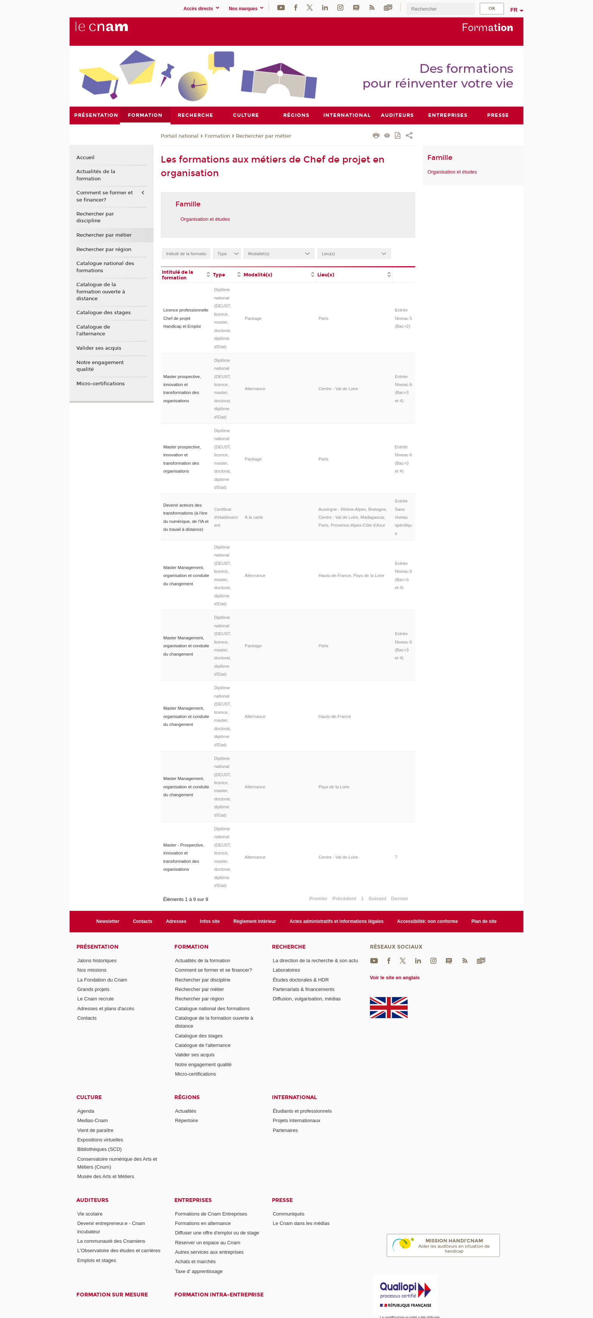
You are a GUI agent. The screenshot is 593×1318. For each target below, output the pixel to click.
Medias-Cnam (92, 1120)
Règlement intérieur (254, 921)
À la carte (254, 517)
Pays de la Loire (333, 786)
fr (514, 10)
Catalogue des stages (103, 313)
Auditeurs (92, 1200)
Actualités (185, 1111)
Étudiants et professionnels (302, 1111)
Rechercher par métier (263, 136)
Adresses (176, 921)
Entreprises (193, 1200)
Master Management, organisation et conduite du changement (186, 575)
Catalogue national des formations (105, 266)
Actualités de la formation (95, 175)
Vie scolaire (89, 1213)
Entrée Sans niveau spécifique (403, 517)
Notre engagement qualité (100, 365)
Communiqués (288, 1213)
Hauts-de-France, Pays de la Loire (351, 575)
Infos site (210, 921)
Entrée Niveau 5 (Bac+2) (403, 318)
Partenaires (285, 1130)
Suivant (377, 898)
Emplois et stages (96, 1260)
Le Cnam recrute (95, 999)
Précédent (344, 898)
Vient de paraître (95, 1130)
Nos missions (91, 970)
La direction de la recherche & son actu (315, 960)
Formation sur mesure (112, 1295)
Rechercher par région (103, 249)
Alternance (255, 388)
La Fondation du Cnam (102, 979)
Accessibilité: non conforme (427, 921)
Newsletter (108, 921)
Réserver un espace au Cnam (208, 1242)
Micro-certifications (100, 383)
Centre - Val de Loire (338, 388)
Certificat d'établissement (226, 517)
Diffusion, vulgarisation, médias (307, 999)
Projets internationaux (296, 1120)
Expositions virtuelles (100, 1140)
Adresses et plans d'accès (105, 1008)
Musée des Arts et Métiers (105, 1176)
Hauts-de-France (334, 716)
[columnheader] (186, 274)
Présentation (97, 947)
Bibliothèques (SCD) (99, 1149)
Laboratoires (286, 970)
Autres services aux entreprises (209, 1252)
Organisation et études (205, 219)
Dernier (399, 898)
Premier (318, 898)
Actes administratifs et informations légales (336, 921)
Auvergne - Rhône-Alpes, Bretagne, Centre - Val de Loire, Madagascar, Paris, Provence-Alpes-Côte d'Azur (352, 517)
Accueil (85, 157)
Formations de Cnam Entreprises (211, 1213)
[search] (441, 9)
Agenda (85, 1111)
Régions (187, 1097)
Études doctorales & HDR (301, 979)
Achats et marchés (195, 1261)
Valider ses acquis (98, 348)
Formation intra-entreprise (219, 1295)
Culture (89, 1097)
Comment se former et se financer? (104, 196)
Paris (323, 318)
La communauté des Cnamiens (111, 1241)
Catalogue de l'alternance (93, 330)
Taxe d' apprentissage (199, 1271)
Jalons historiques (96, 960)
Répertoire (186, 1120)
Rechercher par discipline (95, 217)
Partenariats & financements (303, 989)
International (294, 1097)
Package (253, 318)
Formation (217, 136)
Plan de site (484, 921)
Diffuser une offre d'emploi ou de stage (217, 1233)
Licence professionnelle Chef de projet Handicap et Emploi (186, 318)
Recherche (289, 947)
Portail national (180, 136)
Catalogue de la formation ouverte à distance (100, 291)
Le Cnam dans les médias (301, 1223)
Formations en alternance (203, 1223)
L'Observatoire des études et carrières (118, 1250)
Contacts (142, 921)
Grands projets (93, 989)
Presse (282, 1200)
